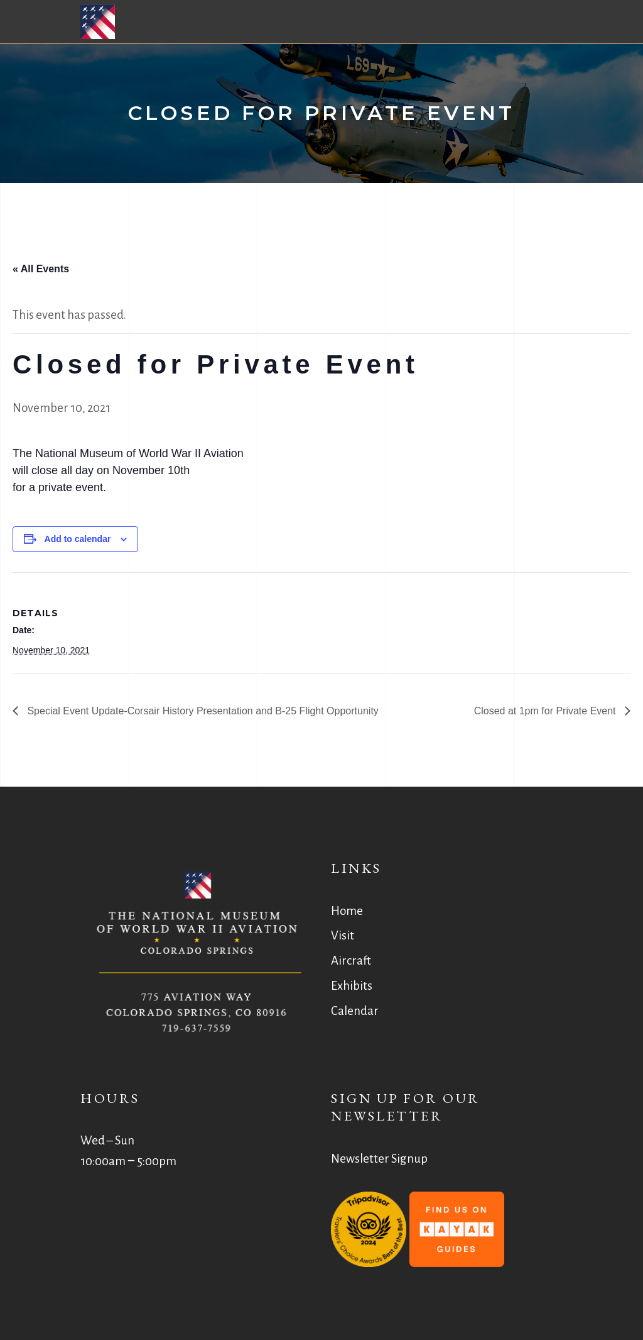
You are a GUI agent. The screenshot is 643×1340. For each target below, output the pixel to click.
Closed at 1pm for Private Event (546, 711)
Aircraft (351, 960)
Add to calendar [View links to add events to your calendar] (78, 539)
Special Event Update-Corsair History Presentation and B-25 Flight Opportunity (201, 711)
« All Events (41, 268)
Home (347, 910)
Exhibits (351, 985)
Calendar (355, 1010)
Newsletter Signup (379, 1158)
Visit (342, 935)
